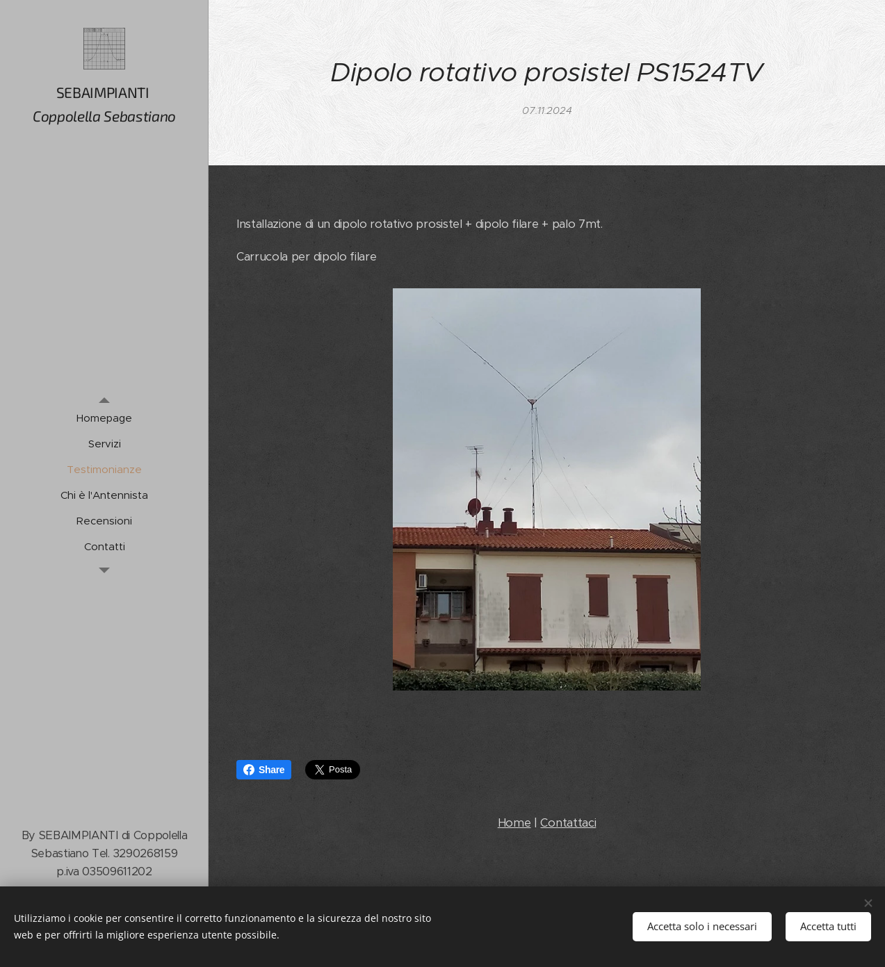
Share (263, 769)
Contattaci (568, 823)
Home (514, 823)
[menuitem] (104, 418)
